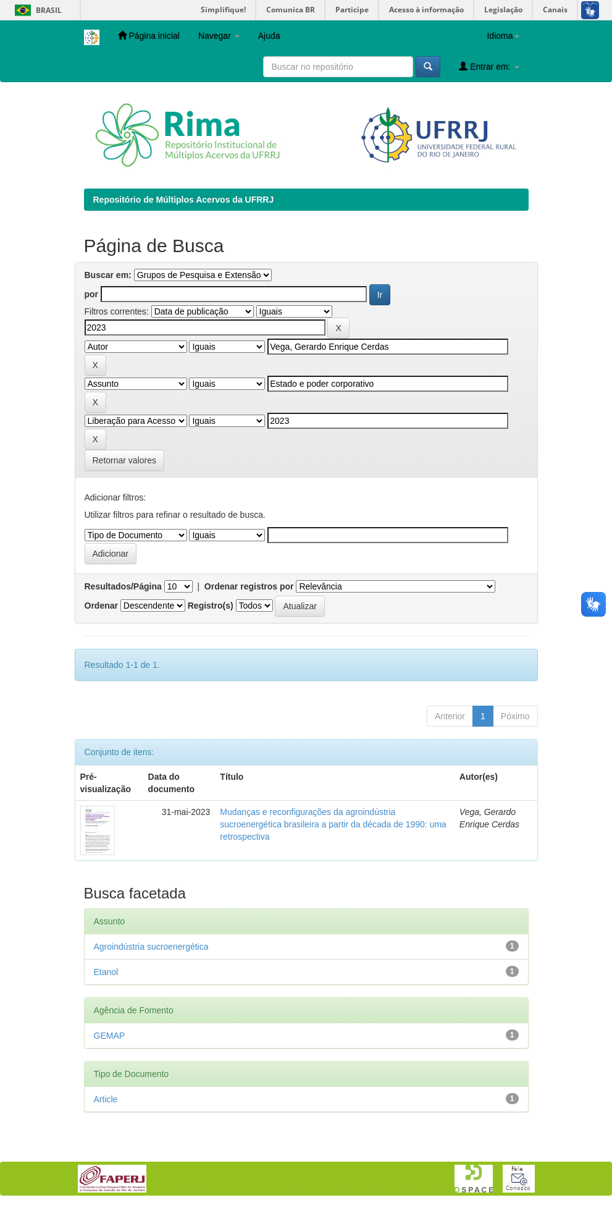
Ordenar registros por (249, 586)
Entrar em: (489, 66)
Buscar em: (108, 275)
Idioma (503, 36)
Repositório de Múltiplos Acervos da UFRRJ (183, 200)
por (92, 294)
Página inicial (149, 35)
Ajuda (269, 36)
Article (106, 1099)
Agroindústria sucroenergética (151, 947)
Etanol (106, 972)
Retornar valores (125, 460)
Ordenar (101, 605)
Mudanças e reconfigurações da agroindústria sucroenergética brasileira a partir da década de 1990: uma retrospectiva (333, 824)
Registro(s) (210, 605)
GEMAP (109, 1036)
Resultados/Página (123, 586)
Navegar (219, 36)
